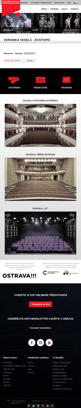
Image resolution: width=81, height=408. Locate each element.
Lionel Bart (35, 32)
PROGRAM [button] (24, 3)
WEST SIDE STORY (12, 61)
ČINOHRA (54, 9)
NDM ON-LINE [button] (59, 3)
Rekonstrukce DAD (60, 366)
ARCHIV (6, 382)
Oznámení (57, 385)
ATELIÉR (6, 379)
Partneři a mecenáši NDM (62, 379)
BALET (65, 9)
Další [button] (69, 3)
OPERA (44, 9)
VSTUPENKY (14, 87)
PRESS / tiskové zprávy (62, 363)
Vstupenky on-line (40, 304)
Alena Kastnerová (6, 32)
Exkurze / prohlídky (60, 376)
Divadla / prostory (59, 372)
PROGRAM (66, 87)
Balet (30, 369)
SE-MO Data (45, 401)
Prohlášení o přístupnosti (62, 389)
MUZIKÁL (75, 9)
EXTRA (6, 376)
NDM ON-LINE (8, 369)
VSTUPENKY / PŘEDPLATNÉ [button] (41, 3)
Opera (30, 363)
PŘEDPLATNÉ (40, 87)
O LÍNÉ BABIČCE (7, 30)
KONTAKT (7, 385)
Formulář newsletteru (40, 328)
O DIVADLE (7, 372)
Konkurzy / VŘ (58, 369)
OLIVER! (35, 30)
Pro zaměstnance (59, 382)
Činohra (31, 366)
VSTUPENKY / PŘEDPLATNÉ (14, 366)
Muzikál (31, 372)
